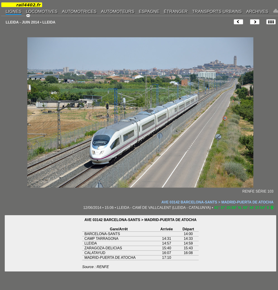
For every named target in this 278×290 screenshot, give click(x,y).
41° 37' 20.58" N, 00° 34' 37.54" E (241, 208)
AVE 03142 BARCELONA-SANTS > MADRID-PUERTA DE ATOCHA (217, 202)
